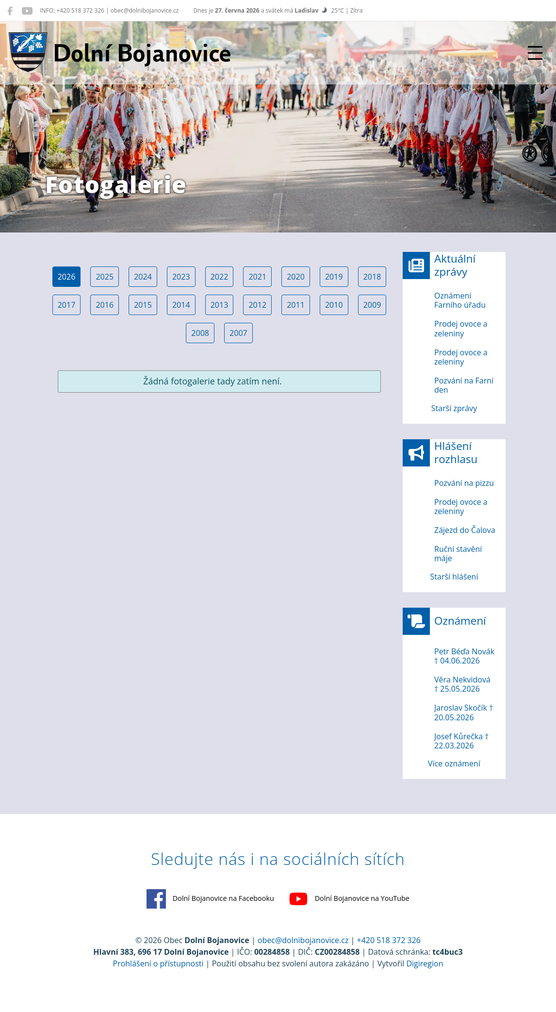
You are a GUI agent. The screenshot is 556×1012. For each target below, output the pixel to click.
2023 (181, 276)
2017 (67, 304)
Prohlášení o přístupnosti (158, 963)
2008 (200, 333)
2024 (143, 276)
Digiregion (424, 963)
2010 (334, 304)
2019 (334, 276)
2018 (372, 276)
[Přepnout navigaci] (535, 53)
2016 (105, 304)
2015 (143, 304)
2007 (238, 333)
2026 (67, 276)
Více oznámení (454, 763)
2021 (257, 276)
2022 (220, 276)
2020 (296, 276)
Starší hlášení (454, 576)
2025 (105, 276)
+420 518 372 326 (389, 940)
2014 (181, 304)
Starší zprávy (454, 408)
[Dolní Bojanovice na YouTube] (27, 10)
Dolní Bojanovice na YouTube (349, 899)
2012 (257, 304)
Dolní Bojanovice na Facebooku (210, 899)
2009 (372, 304)
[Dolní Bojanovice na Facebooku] (10, 10)
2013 (220, 304)
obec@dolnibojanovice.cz (303, 940)
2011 (296, 304)
